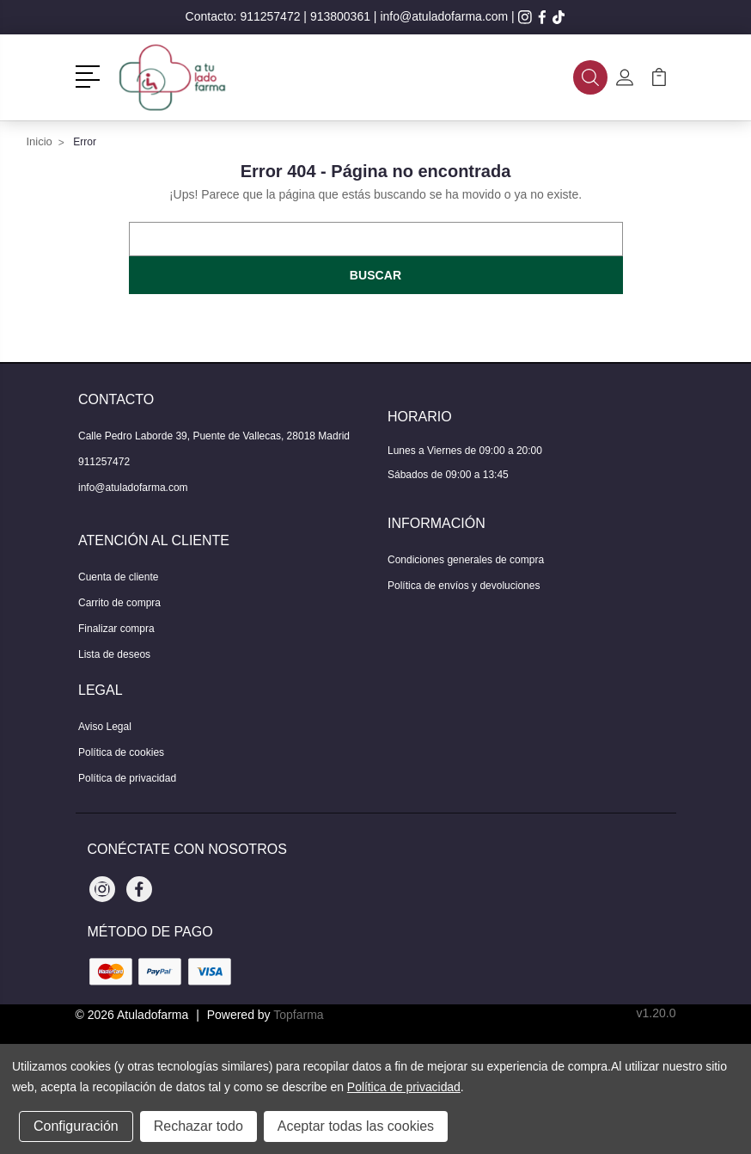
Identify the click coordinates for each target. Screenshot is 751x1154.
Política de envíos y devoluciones (464, 586)
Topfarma (298, 1015)
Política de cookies (121, 752)
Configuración (76, 1126)
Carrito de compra (119, 603)
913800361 (340, 16)
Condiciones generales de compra (466, 560)
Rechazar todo (198, 1126)
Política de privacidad (127, 778)
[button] (91, 75)
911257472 (270, 16)
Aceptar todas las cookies (356, 1126)
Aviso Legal (104, 727)
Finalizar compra (116, 629)
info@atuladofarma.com (444, 16)
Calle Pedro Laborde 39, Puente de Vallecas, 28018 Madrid (214, 436)
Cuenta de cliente (118, 577)
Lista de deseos (114, 654)
